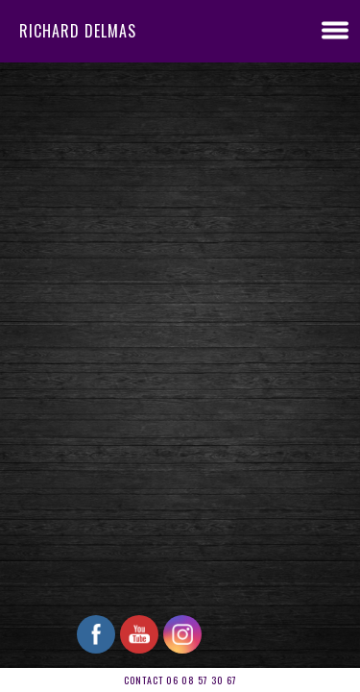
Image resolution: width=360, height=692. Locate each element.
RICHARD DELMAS (77, 30)
